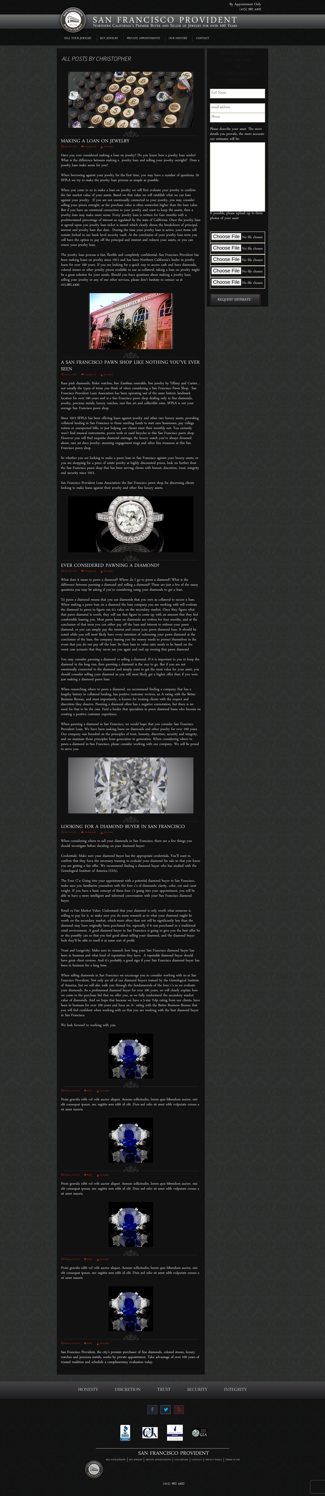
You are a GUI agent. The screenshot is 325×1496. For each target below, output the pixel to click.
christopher (113, 58)
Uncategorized (90, 147)
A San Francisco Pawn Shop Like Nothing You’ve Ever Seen (130, 367)
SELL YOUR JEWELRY (77, 38)
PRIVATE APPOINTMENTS (143, 38)
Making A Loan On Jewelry (95, 142)
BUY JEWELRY (109, 38)
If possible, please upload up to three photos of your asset (236, 216)
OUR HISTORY (178, 38)
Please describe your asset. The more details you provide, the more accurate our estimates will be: (237, 135)
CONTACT (202, 38)
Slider (89, 1091)
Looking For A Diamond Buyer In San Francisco (123, 827)
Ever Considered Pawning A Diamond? (110, 566)
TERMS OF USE (233, 1460)
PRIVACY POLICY (213, 1460)
